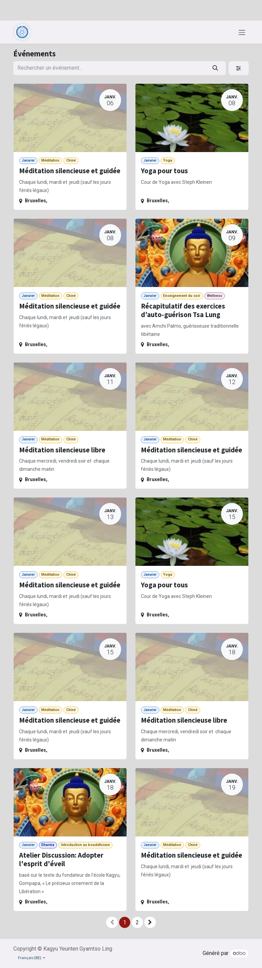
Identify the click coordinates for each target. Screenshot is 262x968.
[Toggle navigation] (242, 32)
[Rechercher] (215, 68)
